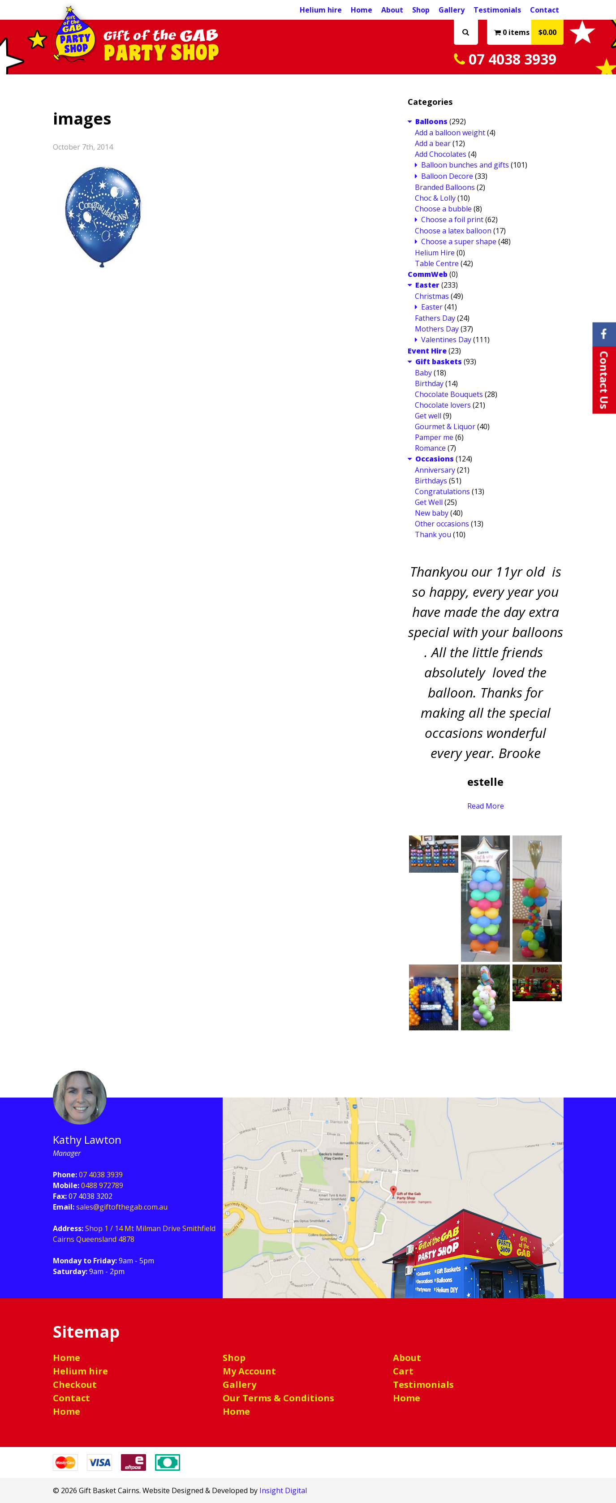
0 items (529, 32)
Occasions (434, 459)
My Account (249, 1371)
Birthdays (431, 481)
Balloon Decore (447, 176)
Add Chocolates (440, 154)
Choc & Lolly (435, 198)
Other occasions (442, 524)
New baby (431, 513)
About (392, 10)
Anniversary (435, 470)
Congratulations (442, 491)
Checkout (75, 1384)
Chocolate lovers (443, 405)
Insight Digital (283, 1490)
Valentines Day (446, 340)
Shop (421, 10)
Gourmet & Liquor (445, 426)
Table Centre (437, 263)
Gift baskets (438, 361)
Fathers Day (435, 318)
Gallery (452, 10)
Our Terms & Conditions (278, 1398)
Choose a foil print (452, 219)
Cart (403, 1371)
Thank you (433, 534)
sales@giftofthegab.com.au (122, 1207)
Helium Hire (435, 253)
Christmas (432, 296)
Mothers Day (437, 329)
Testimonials (497, 10)
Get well (428, 416)
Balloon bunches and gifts (465, 165)
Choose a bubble (443, 209)
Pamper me (434, 437)
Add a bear (433, 143)
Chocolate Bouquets (449, 394)
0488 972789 (102, 1185)
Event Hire (427, 351)
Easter (427, 285)
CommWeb (428, 274)
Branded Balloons (445, 187)
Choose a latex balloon (453, 231)
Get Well (429, 502)
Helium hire (321, 10)
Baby (423, 373)
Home (361, 10)
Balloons (431, 121)
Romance (430, 448)
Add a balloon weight (450, 133)
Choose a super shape (458, 241)
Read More (485, 806)
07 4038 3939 (505, 59)
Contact (544, 10)
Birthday (429, 383)
